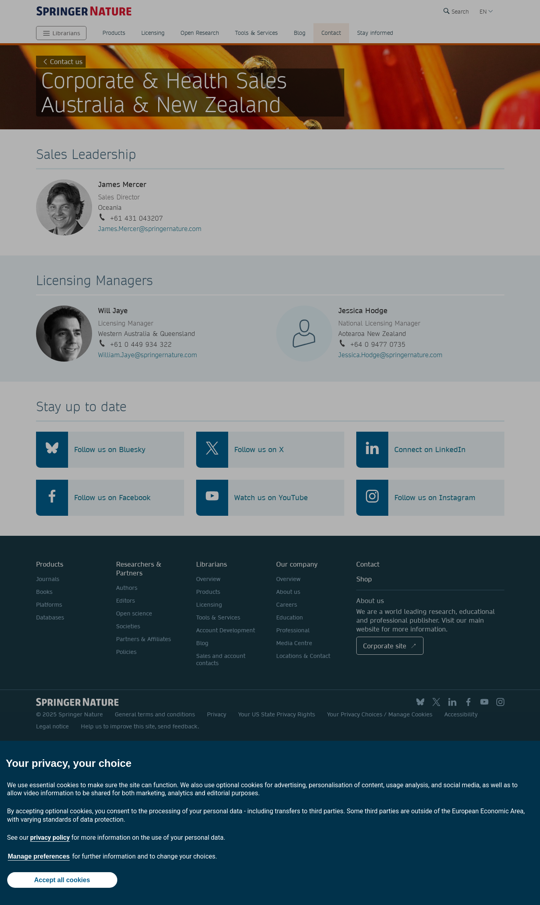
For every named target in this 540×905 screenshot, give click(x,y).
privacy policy (50, 837)
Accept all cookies (62, 880)
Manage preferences (39, 856)
